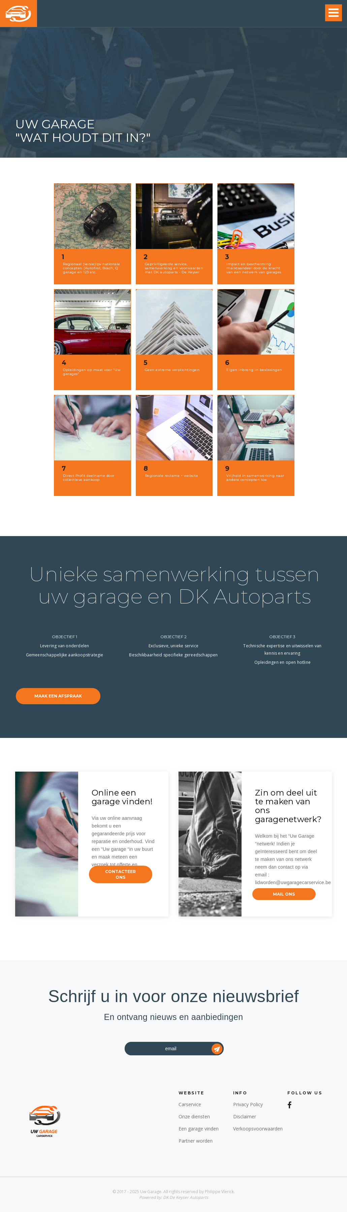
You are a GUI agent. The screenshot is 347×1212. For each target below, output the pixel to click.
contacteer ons (120, 874)
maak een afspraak (58, 695)
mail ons (284, 894)
